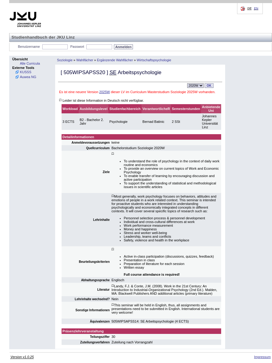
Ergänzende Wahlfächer (115, 60)
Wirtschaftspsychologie (154, 60)
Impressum (262, 357)
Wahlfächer (84, 60)
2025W (104, 92)
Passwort (77, 46)
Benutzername (29, 46)
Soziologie (65, 60)
